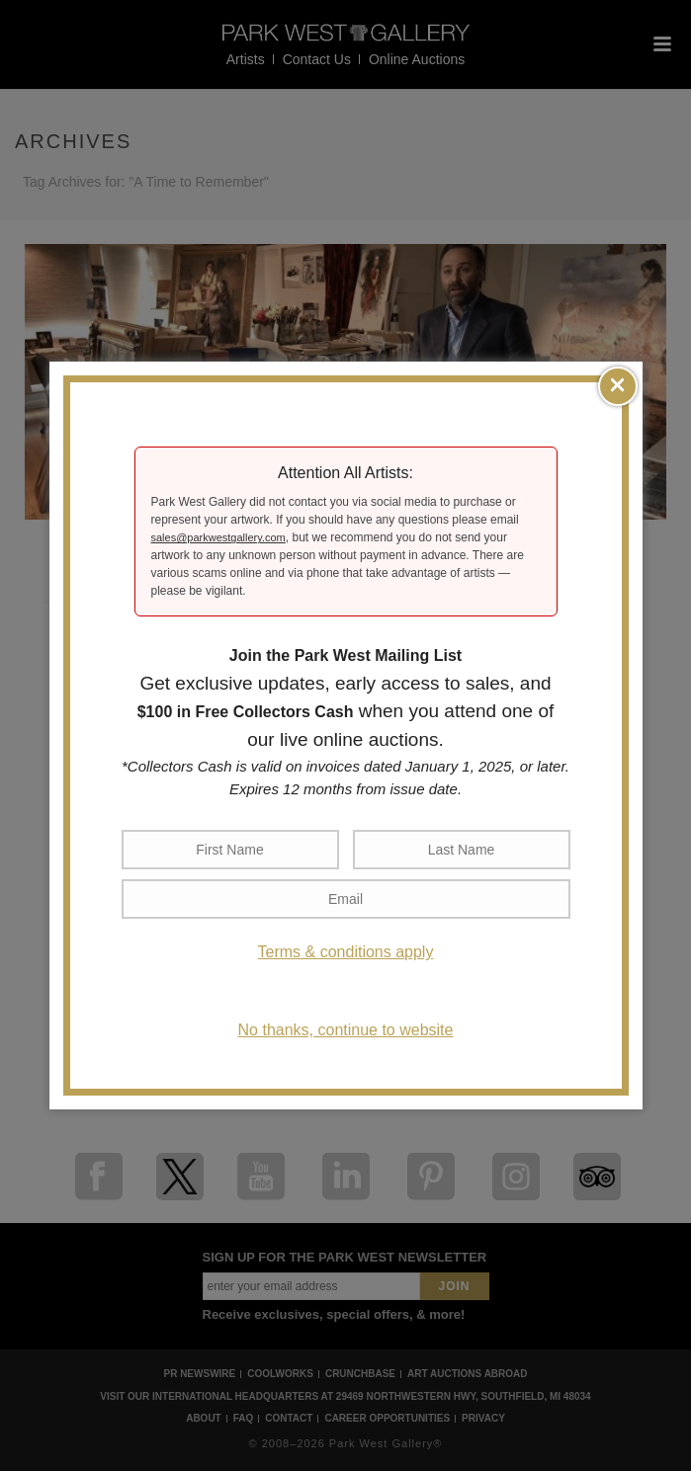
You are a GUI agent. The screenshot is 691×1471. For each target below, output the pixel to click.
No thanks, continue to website (346, 1030)
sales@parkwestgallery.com (218, 537)
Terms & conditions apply (346, 951)
